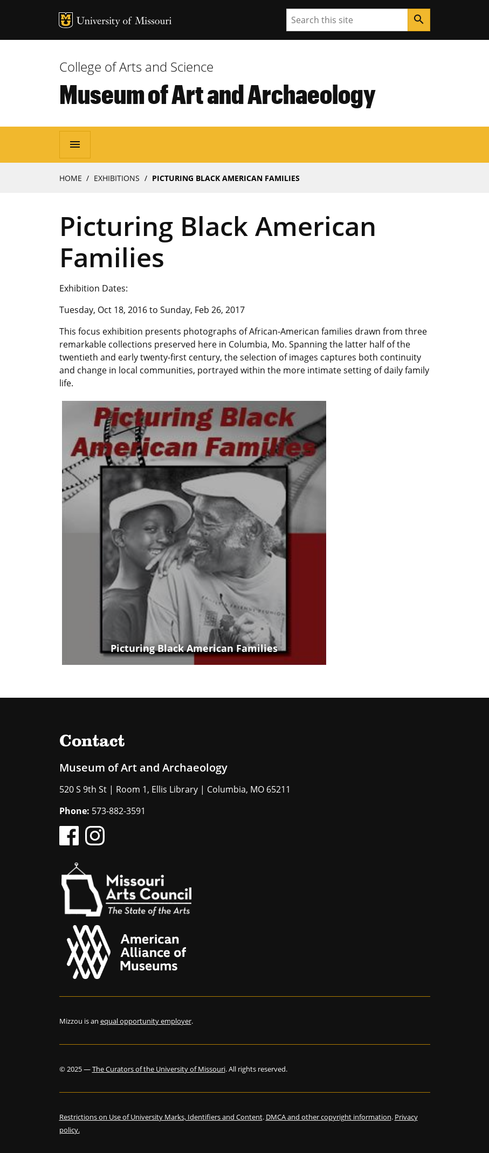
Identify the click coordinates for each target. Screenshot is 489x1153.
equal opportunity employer (145, 1021)
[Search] (419, 20)
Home (70, 178)
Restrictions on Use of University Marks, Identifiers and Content (161, 1117)
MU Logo (66, 20)
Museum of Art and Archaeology (217, 93)
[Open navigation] (75, 144)
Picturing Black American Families (194, 648)
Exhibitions (117, 178)
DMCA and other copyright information (328, 1117)
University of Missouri (124, 21)
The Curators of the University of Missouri (158, 1069)
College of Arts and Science (136, 66)
